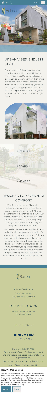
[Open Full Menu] (38, 3)
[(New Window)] (23, 295)
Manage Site (21, 361)
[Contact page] (7, 3)
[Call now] (11, 3)
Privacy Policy (36, 361)
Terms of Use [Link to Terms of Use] (13, 365)
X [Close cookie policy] (44, 369)
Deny (16, 389)
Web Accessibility (30, 365)
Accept (6, 389)
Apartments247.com (13, 352)
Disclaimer (8, 361)
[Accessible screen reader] (3, 3)
